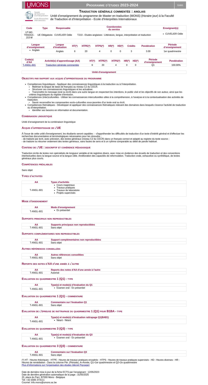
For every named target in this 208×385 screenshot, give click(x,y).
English (180, 5)
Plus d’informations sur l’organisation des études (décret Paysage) (56, 365)
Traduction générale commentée (62, 65)
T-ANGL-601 (29, 65)
